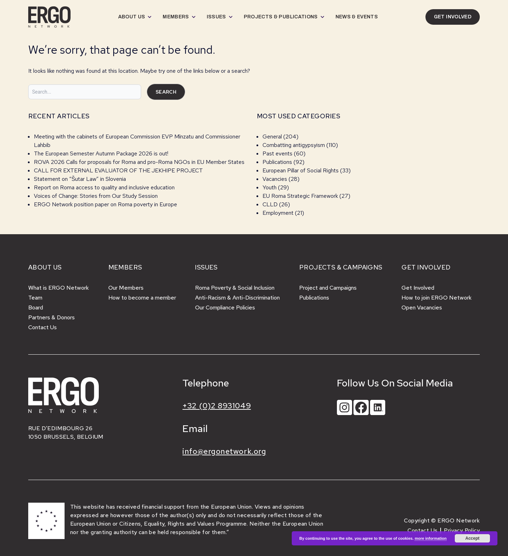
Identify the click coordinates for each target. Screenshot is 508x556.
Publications (277, 162)
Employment (278, 213)
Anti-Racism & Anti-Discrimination (237, 297)
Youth (269, 187)
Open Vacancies (421, 307)
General (272, 136)
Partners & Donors (51, 317)
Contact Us (42, 327)
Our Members (126, 287)
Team (35, 297)
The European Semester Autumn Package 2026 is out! (102, 153)
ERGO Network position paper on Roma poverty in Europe (105, 204)
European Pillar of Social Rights (300, 170)
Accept (472, 538)
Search (166, 92)
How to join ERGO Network (436, 297)
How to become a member (142, 297)
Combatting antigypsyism (293, 145)
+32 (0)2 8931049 (216, 406)
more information (430, 538)
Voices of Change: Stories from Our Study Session (96, 196)
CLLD (270, 204)
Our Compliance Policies (225, 307)
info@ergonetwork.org (224, 451)
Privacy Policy (462, 530)
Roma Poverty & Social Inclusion (234, 287)
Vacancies (274, 179)
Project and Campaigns (328, 287)
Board (35, 307)
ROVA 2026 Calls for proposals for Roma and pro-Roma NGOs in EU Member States (139, 162)
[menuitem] (135, 17)
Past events (277, 153)
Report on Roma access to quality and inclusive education (104, 187)
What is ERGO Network (58, 287)
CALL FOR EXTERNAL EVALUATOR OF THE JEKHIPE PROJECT (118, 170)
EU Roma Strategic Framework (300, 196)
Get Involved (417, 287)
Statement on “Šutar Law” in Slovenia (80, 179)
